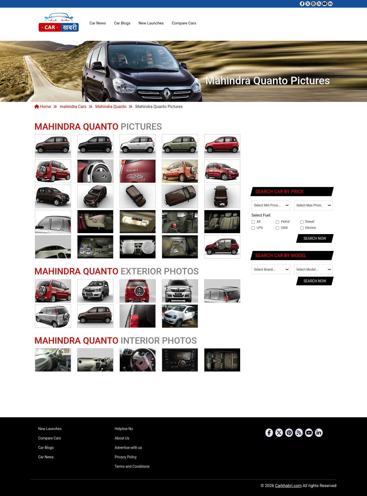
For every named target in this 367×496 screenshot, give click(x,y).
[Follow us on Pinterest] (313, 3)
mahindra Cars (73, 106)
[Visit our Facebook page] (302, 3)
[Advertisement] (292, 149)
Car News (97, 23)
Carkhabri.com (288, 485)
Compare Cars (184, 23)
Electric (308, 228)
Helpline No (124, 429)
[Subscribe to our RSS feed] (319, 3)
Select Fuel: (261, 215)
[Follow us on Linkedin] (330, 3)
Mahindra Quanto (111, 106)
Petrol (283, 222)
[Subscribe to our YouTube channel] (324, 3)
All (256, 222)
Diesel (307, 222)
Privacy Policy (126, 457)
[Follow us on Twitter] (307, 3)
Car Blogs (122, 23)
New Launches (151, 23)
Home (42, 106)
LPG (257, 228)
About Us (122, 438)
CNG (282, 228)
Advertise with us (128, 448)
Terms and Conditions (132, 466)
